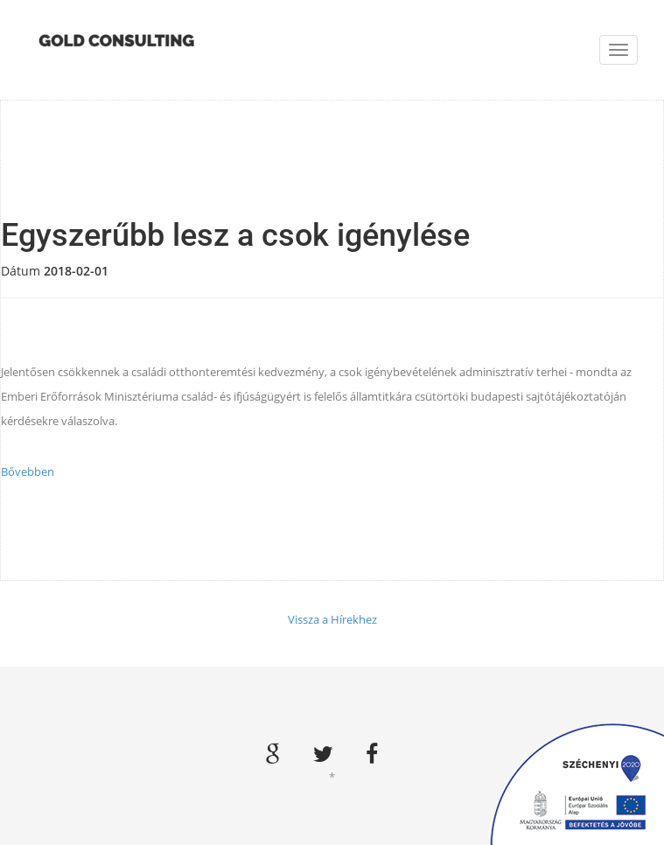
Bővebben (27, 471)
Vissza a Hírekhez (332, 619)
